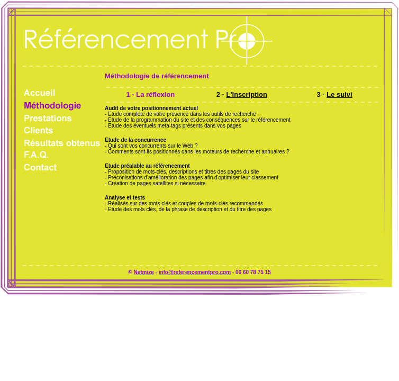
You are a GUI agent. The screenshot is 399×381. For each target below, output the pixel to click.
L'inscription (246, 94)
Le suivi (339, 94)
